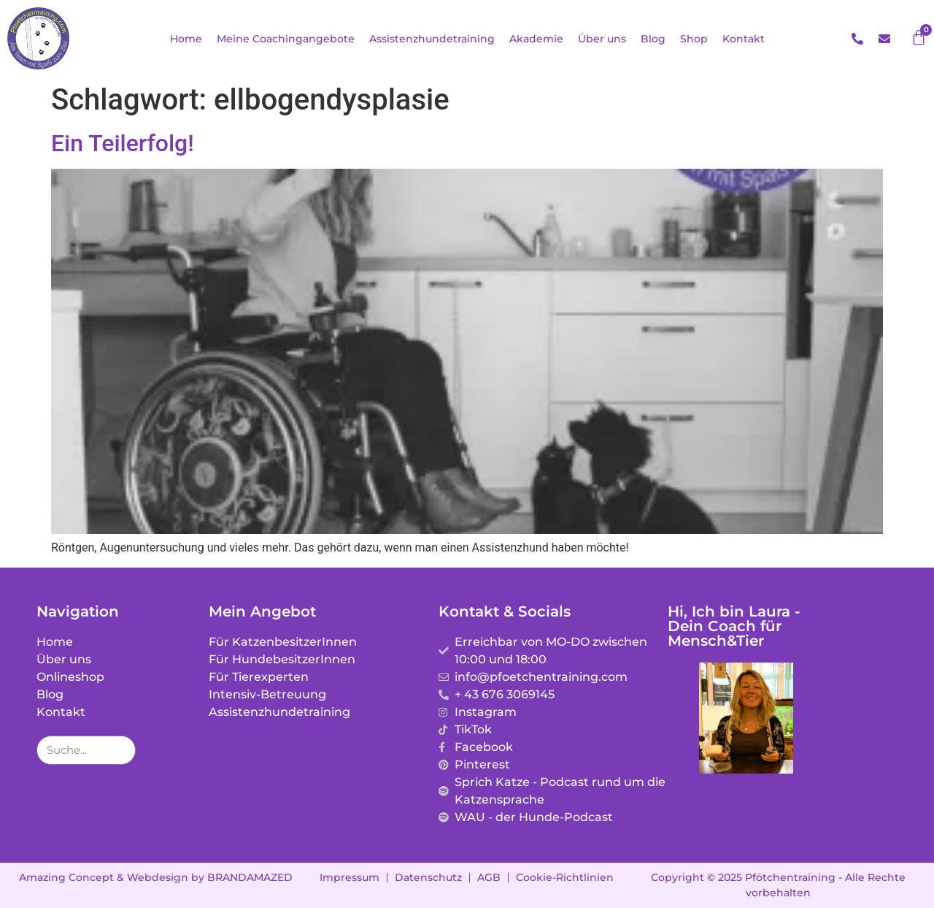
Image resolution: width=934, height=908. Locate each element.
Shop (694, 38)
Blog (653, 38)
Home (186, 38)
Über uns (602, 38)
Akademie (536, 38)
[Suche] (120, 750)
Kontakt (743, 38)
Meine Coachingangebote (286, 38)
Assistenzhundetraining (432, 38)
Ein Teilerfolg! (122, 143)
